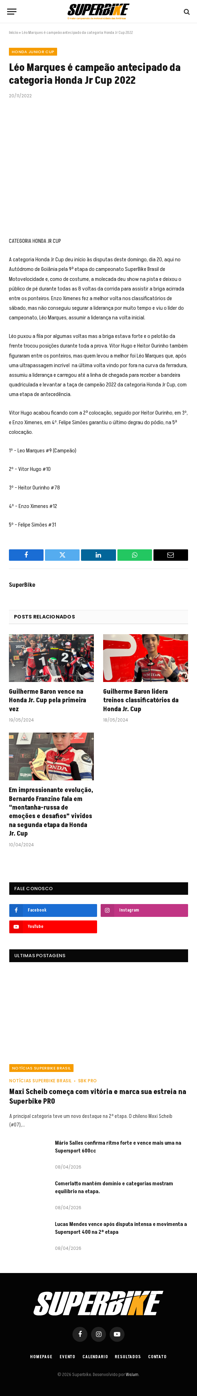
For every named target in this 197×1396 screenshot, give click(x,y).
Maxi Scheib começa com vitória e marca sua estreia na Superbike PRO (97, 1097)
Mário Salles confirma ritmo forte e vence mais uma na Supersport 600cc (118, 1146)
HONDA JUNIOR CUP (33, 52)
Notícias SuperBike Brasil (41, 1068)
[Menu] (11, 12)
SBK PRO (87, 1081)
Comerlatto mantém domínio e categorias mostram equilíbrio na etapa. (114, 1187)
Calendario (95, 1357)
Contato (157, 1357)
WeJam (131, 1374)
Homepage (41, 1357)
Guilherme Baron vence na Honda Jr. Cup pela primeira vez (47, 701)
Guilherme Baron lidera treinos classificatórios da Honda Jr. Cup (140, 701)
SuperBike (22, 585)
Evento (67, 1357)
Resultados (128, 1357)
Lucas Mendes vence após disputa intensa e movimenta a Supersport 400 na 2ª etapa (121, 1228)
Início (13, 33)
